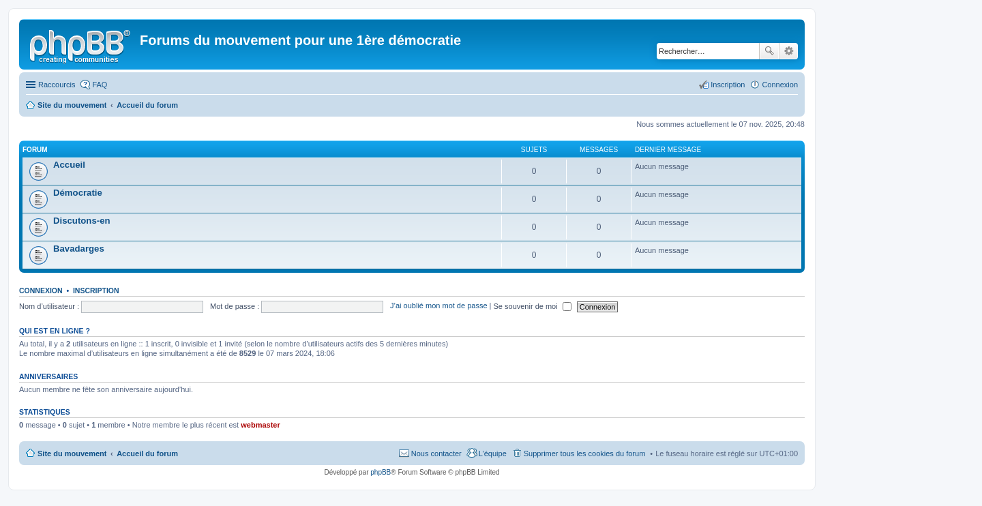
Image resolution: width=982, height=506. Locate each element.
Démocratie (77, 193)
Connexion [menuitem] (780, 84)
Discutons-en (81, 220)
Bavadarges (78, 248)
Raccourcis (56, 84)
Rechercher (769, 51)
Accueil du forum (147, 453)
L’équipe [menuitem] (493, 453)
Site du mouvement (72, 453)
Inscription (96, 290)
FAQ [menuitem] (99, 84)
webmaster (260, 425)
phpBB (380, 472)
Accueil (69, 165)
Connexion (41, 290)
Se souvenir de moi (532, 306)
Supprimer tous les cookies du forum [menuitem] (585, 453)
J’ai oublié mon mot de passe (438, 306)
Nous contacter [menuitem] (436, 453)
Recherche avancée (788, 51)
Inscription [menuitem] (728, 84)
